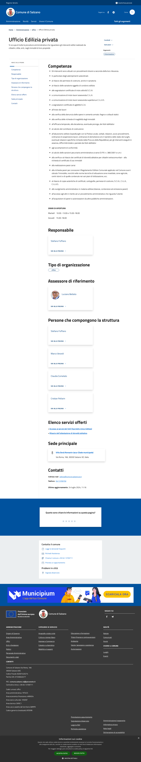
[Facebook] (107, 12)
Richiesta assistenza (78, 729)
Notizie (106, 633)
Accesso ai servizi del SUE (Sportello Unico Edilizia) (70, 428)
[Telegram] (113, 12)
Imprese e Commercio (47, 641)
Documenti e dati (12, 657)
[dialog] (70, 749)
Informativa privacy (110, 724)
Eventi (105, 656)
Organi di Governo (13, 633)
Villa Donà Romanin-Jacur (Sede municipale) (74, 452)
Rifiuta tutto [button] (79, 753)
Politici (8, 649)
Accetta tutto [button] (62, 753)
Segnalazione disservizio (80, 721)
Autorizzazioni (76, 649)
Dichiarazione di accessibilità (114, 732)
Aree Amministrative (14, 637)
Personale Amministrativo (16, 653)
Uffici (34, 29)
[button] (70, 758)
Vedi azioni (109, 45)
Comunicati (107, 637)
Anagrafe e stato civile (47, 633)
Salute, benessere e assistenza (82, 645)
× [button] (138, 738)
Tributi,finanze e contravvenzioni (83, 637)
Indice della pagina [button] (17, 62)
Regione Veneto (12, 3)
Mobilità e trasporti (46, 649)
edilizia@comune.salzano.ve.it (71, 476)
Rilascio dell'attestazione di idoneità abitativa (68, 433)
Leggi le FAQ (75, 725)
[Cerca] (132, 12)
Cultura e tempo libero (47, 637)
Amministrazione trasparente (114, 720)
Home (11, 29)
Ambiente (74, 641)
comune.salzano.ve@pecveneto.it (22, 681)
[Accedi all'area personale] (124, 2)
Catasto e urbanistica (46, 645)
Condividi (108, 40)
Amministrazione (22, 29)
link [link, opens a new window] (91, 749)
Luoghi (105, 652)
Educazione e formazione (80, 633)
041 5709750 (61, 481)
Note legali (107, 728)
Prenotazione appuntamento (81, 717)
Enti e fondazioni (12, 645)
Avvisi (105, 641)
